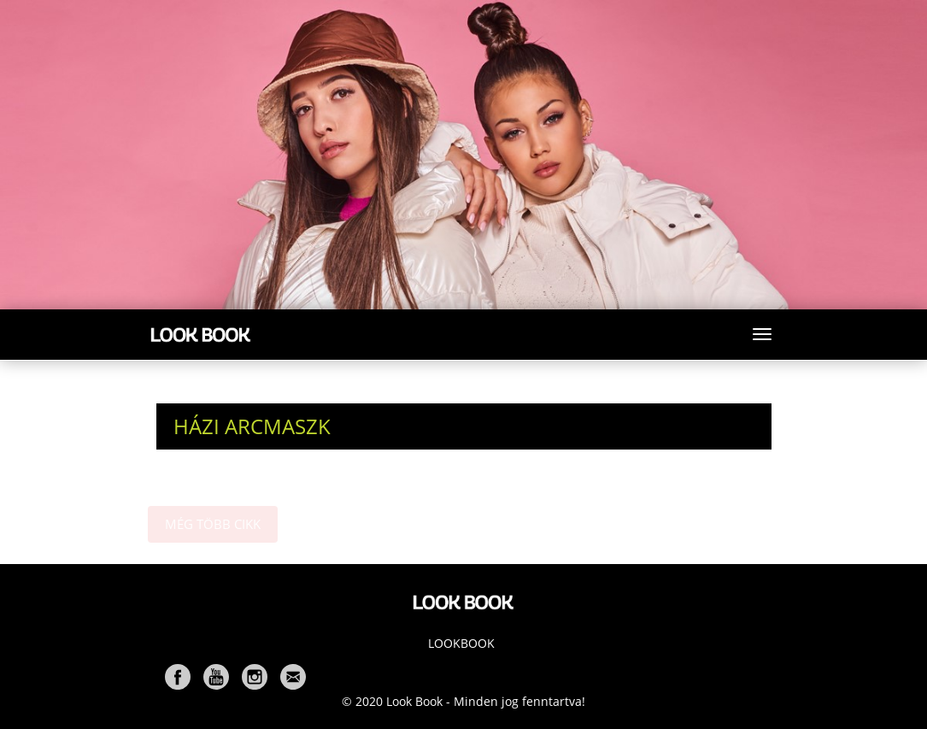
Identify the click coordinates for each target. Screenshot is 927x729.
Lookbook (461, 643)
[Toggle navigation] (762, 334)
